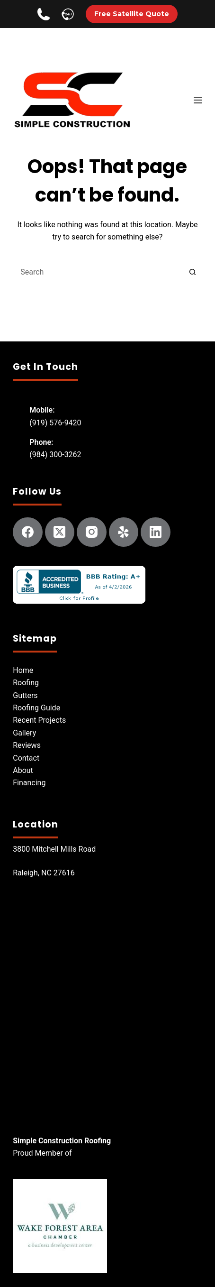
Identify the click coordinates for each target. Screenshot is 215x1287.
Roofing (26, 682)
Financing (29, 782)
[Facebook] (28, 532)
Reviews (27, 745)
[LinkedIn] (155, 532)
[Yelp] (124, 532)
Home (23, 670)
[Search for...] (98, 272)
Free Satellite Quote (131, 13)
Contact (26, 758)
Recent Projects (39, 720)
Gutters (25, 695)
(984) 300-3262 (55, 454)
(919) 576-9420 (55, 422)
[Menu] (198, 100)
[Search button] (192, 272)
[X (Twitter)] (60, 532)
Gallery (24, 732)
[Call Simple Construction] (43, 14)
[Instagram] (92, 532)
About (23, 770)
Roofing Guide (36, 707)
